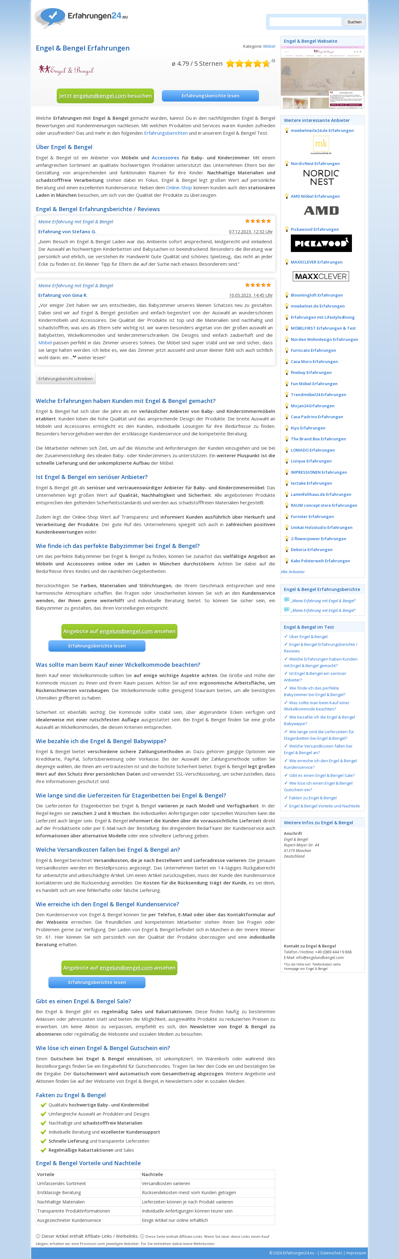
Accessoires (165, 157)
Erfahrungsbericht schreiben (66, 378)
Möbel (269, 46)
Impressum (356, 1253)
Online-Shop (179, 187)
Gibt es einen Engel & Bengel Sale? (322, 775)
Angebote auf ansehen (119, 631)
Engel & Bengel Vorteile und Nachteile (324, 806)
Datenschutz (331, 1253)
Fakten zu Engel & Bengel (313, 798)
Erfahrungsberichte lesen (210, 95)
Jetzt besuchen (105, 95)
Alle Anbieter (293, 571)
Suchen (355, 22)
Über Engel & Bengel (308, 636)
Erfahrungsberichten (166, 133)
